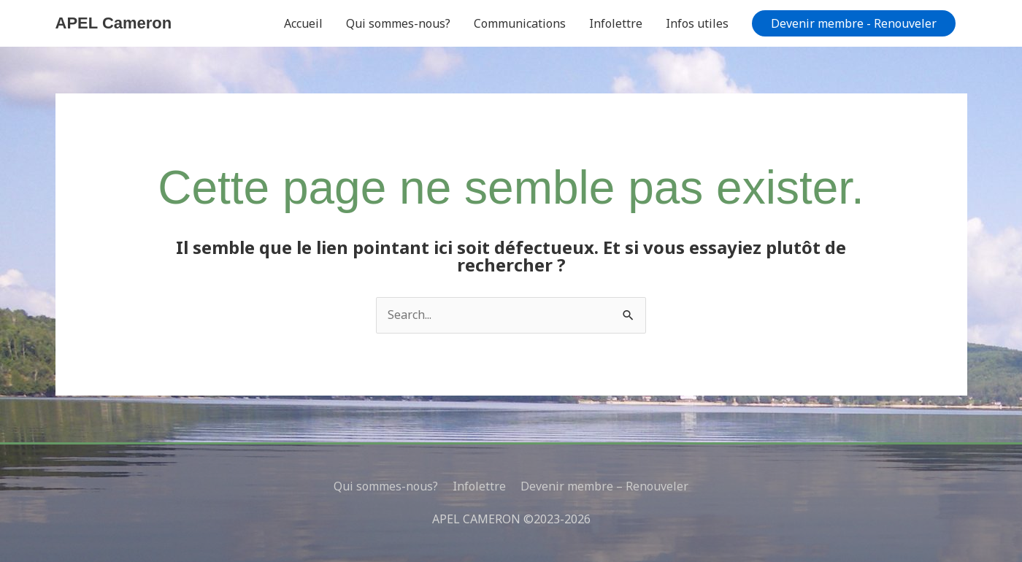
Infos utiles (697, 23)
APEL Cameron (113, 23)
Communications (520, 23)
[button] (854, 23)
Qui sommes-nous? (398, 23)
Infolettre (615, 23)
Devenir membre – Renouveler (604, 486)
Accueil (303, 23)
